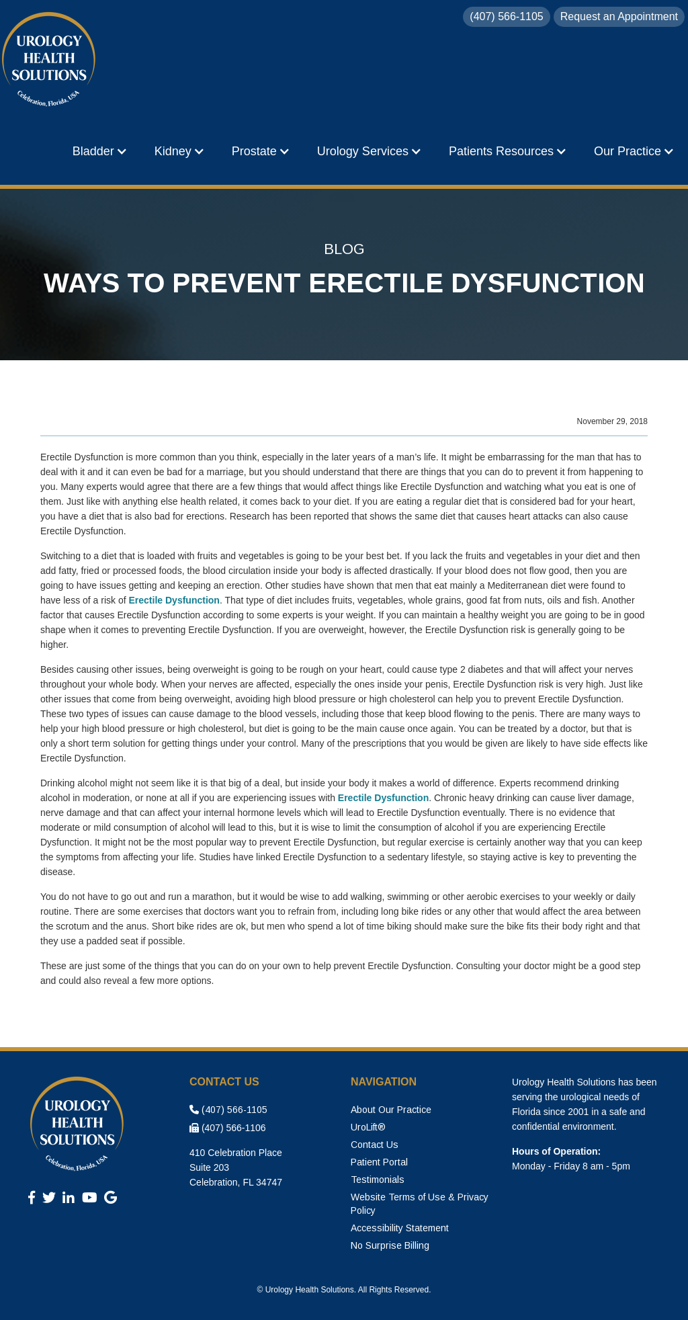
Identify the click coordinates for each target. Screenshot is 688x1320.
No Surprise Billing (390, 1245)
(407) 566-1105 (228, 1109)
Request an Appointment (619, 16)
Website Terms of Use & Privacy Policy (419, 1204)
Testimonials (377, 1179)
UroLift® (368, 1127)
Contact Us (374, 1144)
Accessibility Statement (400, 1228)
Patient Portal (379, 1162)
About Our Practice (391, 1109)
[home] (50, 60)
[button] (100, 151)
